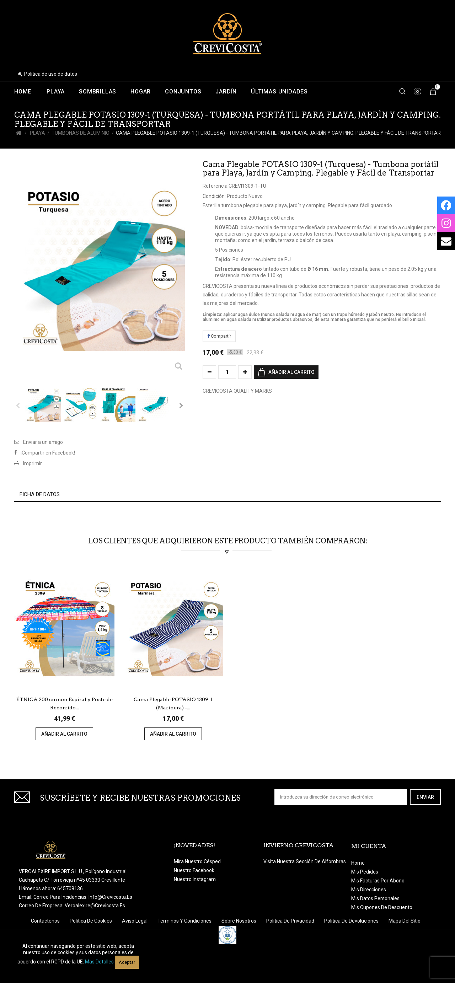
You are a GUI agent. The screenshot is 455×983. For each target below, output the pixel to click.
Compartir (219, 336)
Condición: (214, 196)
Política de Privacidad (290, 921)
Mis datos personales (375, 898)
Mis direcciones (368, 889)
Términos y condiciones (185, 921)
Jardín (226, 91)
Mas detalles (99, 962)
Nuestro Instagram (195, 879)
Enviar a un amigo (43, 442)
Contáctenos (46, 921)
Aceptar (127, 962)
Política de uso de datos (50, 74)
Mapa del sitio (405, 921)
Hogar (140, 91)
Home (22, 91)
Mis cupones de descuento (381, 907)
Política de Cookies (91, 921)
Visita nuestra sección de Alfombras (304, 861)
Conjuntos (183, 91)
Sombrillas (97, 91)
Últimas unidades (279, 91)
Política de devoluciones (352, 921)
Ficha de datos (40, 494)
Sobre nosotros (239, 921)
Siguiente (181, 405)
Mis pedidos (364, 872)
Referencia (215, 186)
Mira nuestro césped (197, 861)
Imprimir (32, 463)
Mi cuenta (368, 846)
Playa (56, 91)
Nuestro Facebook (194, 870)
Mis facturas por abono (378, 880)
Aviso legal (135, 921)
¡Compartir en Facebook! (48, 453)
